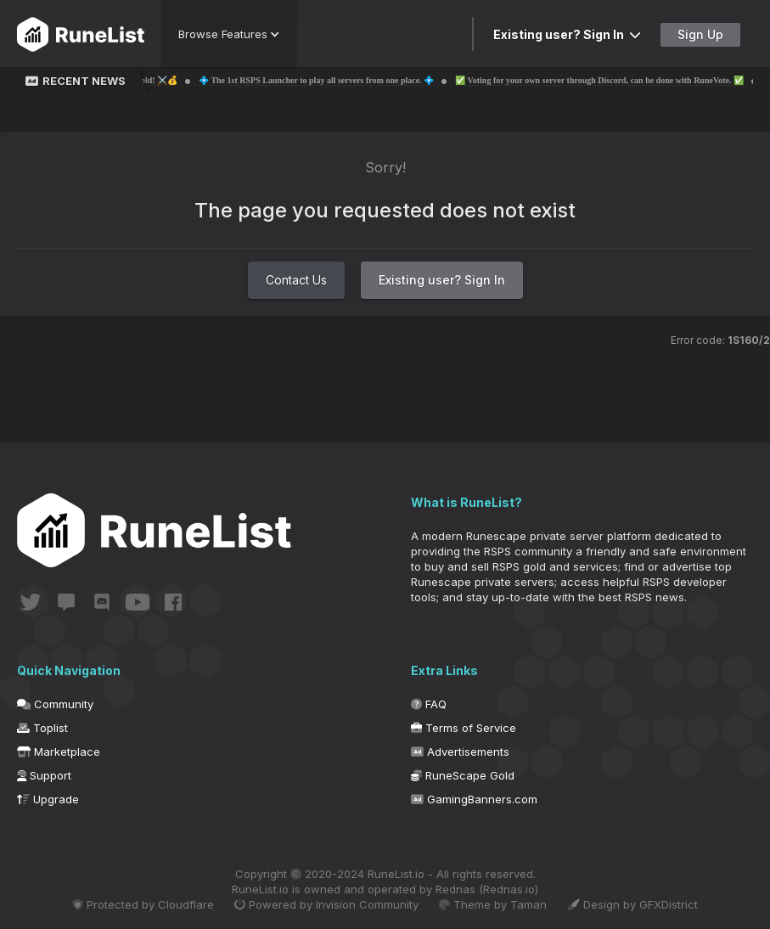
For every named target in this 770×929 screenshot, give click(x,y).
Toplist (42, 728)
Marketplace (58, 751)
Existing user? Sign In (567, 34)
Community (55, 704)
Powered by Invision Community (326, 904)
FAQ (429, 704)
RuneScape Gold (462, 775)
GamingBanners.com (474, 799)
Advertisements (460, 751)
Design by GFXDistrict (632, 904)
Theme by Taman (493, 904)
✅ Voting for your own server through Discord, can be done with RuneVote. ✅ (615, 80)
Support (44, 775)
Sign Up (700, 34)
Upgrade (48, 799)
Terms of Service (463, 728)
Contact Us (296, 280)
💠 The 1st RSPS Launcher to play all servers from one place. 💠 (332, 80)
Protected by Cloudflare (143, 904)
